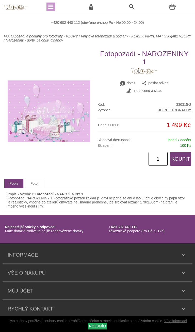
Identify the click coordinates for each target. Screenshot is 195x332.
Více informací (175, 321)
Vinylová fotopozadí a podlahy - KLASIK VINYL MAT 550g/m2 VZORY (136, 36)
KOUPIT (180, 159)
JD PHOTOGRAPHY (174, 110)
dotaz (127, 83)
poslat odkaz (155, 83)
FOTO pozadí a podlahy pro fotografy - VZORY (41, 36)
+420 (55, 22)
